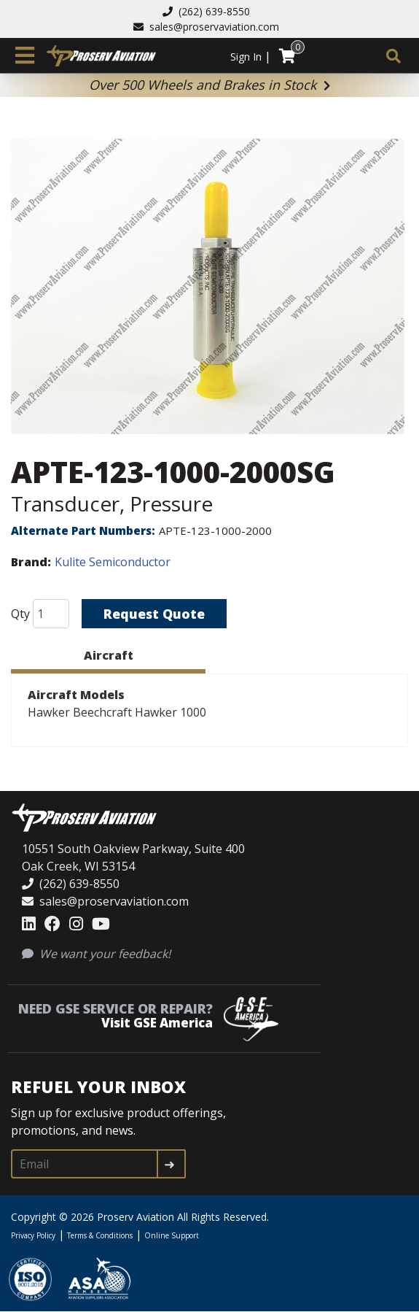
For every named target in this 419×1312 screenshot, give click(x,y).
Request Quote (154, 613)
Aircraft (108, 655)
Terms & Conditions (100, 1235)
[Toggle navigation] (25, 55)
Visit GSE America (157, 1022)
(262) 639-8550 (206, 11)
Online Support (171, 1235)
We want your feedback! (96, 954)
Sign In (246, 56)
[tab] (108, 658)
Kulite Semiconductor (113, 562)
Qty (20, 614)
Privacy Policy (33, 1235)
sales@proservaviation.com (206, 27)
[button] (209, 286)
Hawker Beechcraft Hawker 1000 (117, 712)
